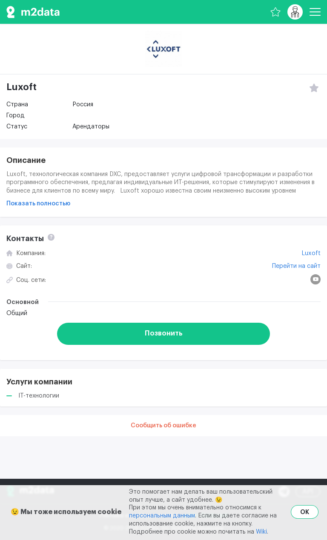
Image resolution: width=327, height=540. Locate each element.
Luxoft (311, 253)
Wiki (261, 532)
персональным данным (162, 516)
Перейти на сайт (296, 266)
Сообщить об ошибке (163, 426)
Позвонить (164, 333)
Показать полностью (38, 204)
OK (304, 512)
